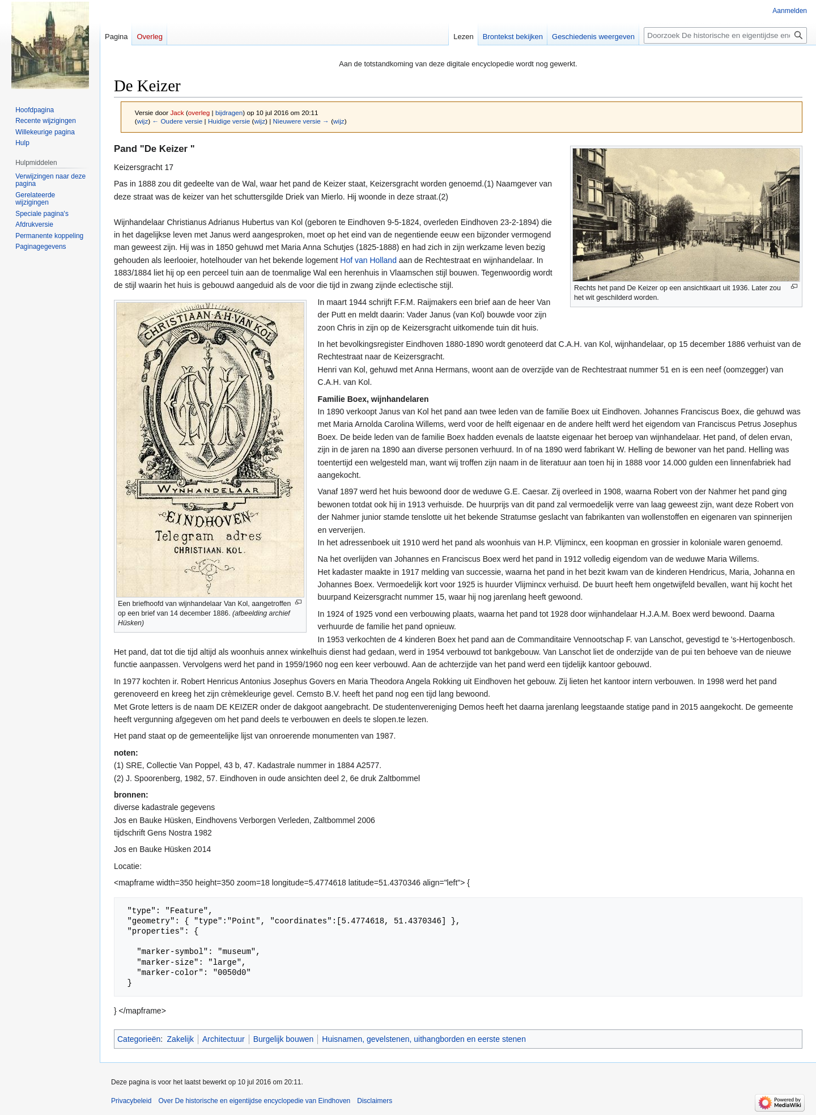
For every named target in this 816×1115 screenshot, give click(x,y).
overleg (199, 112)
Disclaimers (374, 1101)
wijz (142, 121)
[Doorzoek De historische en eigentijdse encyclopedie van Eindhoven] (725, 35)
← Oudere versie (177, 121)
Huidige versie (229, 121)
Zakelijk (180, 1039)
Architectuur (223, 1039)
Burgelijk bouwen (283, 1039)
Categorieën (138, 1039)
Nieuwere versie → (301, 121)
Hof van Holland (368, 260)
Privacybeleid (131, 1101)
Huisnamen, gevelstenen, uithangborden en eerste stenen (424, 1039)
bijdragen (229, 112)
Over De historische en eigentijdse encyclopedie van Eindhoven (254, 1101)
